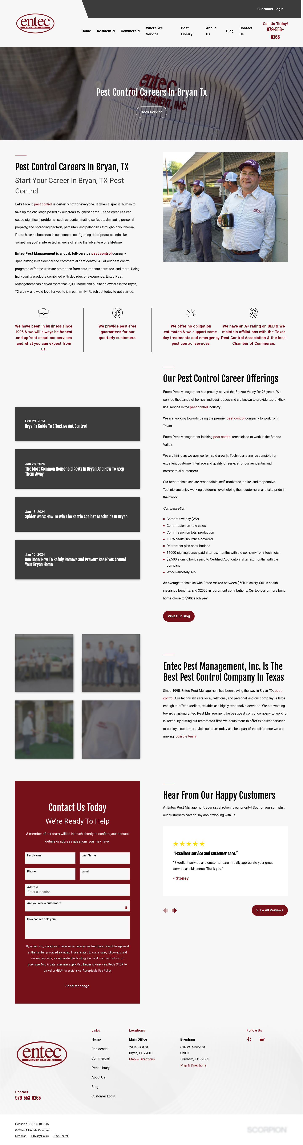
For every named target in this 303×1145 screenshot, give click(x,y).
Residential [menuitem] (106, 31)
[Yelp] (249, 1039)
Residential (100, 1049)
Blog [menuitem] (230, 31)
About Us (98, 1077)
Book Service (151, 112)
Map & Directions (142, 1059)
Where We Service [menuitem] (154, 31)
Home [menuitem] (86, 31)
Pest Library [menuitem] (186, 31)
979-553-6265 (28, 1098)
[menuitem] (21, 1135)
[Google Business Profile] (262, 1039)
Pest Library (101, 1068)
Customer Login (270, 9)
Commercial (101, 1058)
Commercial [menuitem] (130, 31)
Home (96, 1039)
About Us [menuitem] (211, 31)
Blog (95, 1087)
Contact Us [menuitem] (245, 31)
